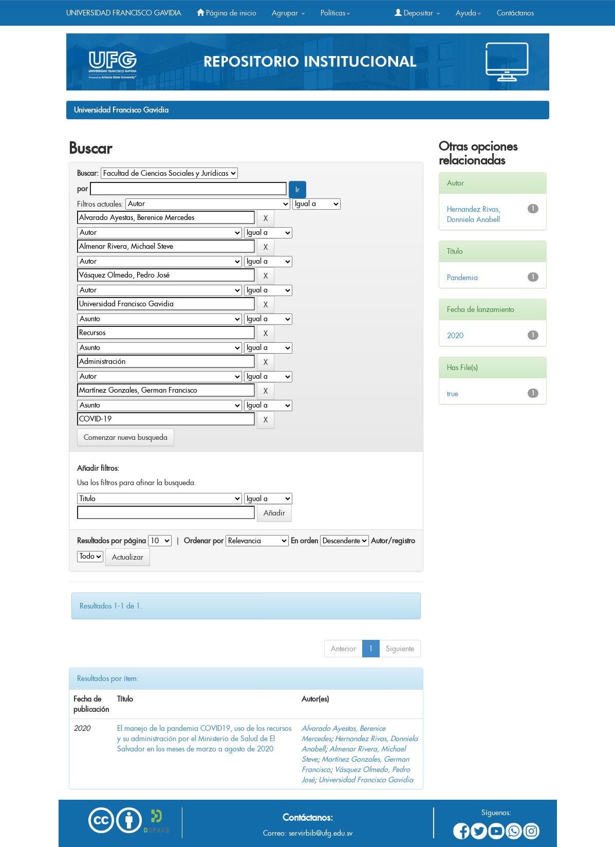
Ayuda (468, 12)
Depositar (417, 12)
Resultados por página (111, 540)
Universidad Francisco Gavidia (121, 110)
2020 (455, 335)
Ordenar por (203, 540)
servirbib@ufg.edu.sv (320, 833)
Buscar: (88, 173)
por (82, 188)
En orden (304, 540)
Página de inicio (226, 12)
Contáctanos (515, 12)
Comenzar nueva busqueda (125, 437)
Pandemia (462, 277)
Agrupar (288, 12)
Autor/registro (393, 540)
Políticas (335, 12)
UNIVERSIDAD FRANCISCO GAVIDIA (123, 12)
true (452, 393)
